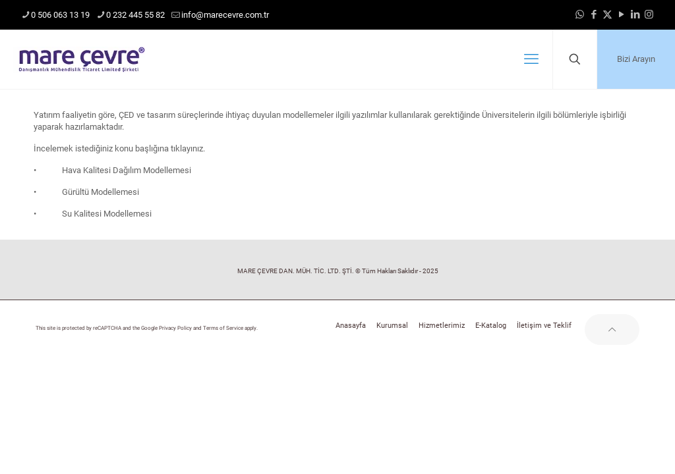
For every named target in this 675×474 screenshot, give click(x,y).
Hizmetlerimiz (442, 325)
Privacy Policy (175, 328)
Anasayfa (351, 325)
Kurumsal (392, 325)
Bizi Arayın (636, 59)
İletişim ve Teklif (544, 325)
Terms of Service (223, 328)
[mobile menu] (531, 59)
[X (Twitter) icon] (607, 14)
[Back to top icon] (612, 330)
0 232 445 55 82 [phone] (135, 15)
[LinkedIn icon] (635, 14)
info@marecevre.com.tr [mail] (225, 15)
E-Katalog (490, 325)
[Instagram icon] (649, 14)
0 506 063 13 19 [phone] (60, 15)
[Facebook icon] (594, 14)
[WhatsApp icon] (580, 14)
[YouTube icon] (621, 14)
